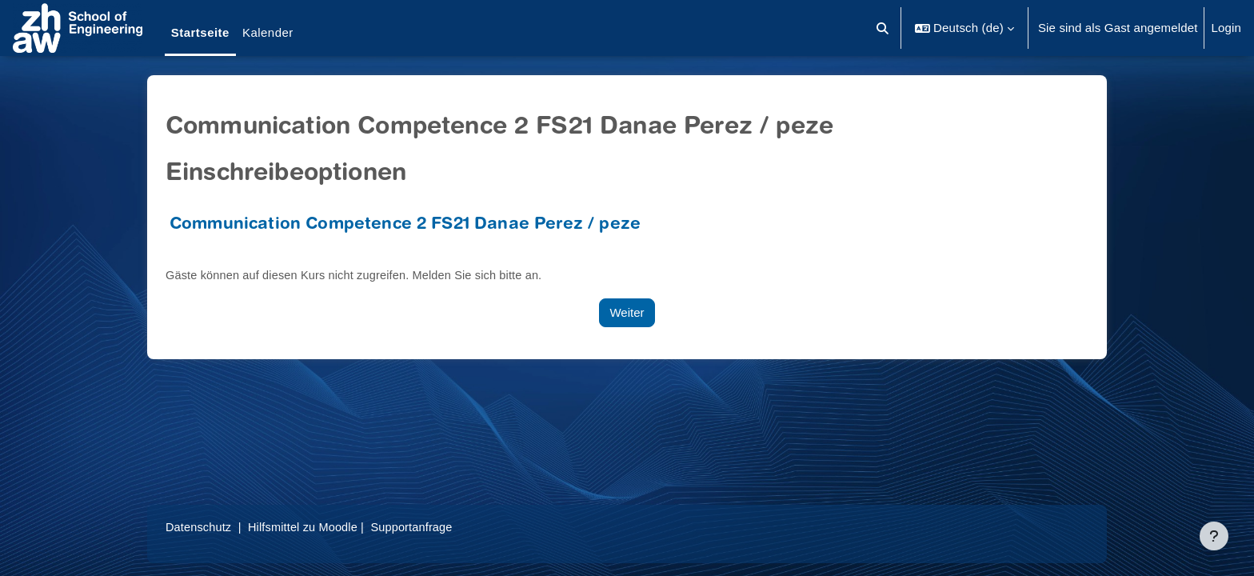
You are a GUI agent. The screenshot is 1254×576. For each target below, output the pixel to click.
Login (1226, 27)
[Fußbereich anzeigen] (1214, 536)
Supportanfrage (419, 527)
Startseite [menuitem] (200, 32)
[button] (883, 28)
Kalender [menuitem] (268, 32)
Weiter (626, 312)
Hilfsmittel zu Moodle (308, 527)
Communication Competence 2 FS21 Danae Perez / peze (405, 225)
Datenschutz (200, 527)
